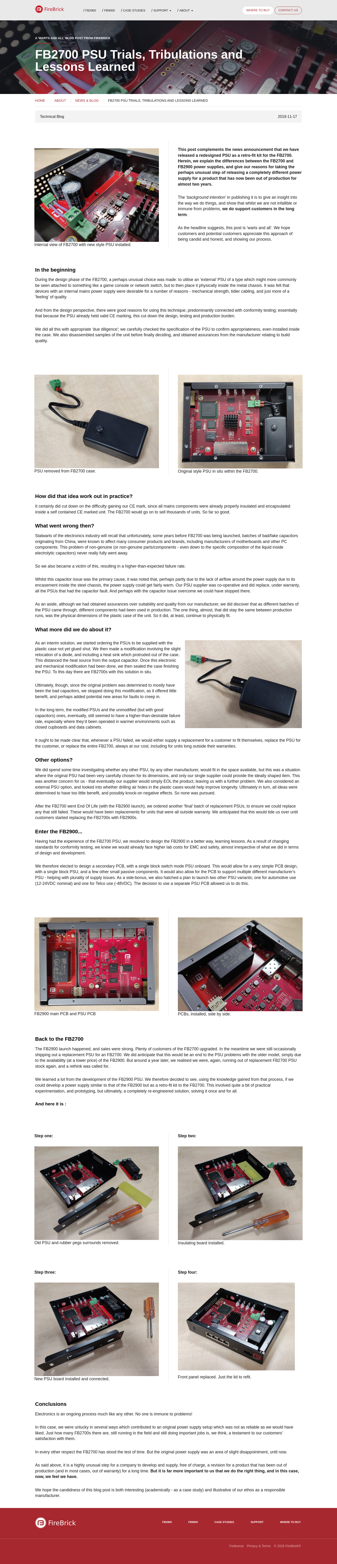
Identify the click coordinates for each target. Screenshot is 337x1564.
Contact (288, 10)
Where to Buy (290, 1522)
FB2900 (90, 10)
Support (162, 10)
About (186, 10)
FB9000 (109, 10)
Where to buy (258, 10)
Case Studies (134, 10)
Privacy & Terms (259, 1546)
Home (40, 100)
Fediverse (236, 1546)
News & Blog (87, 100)
